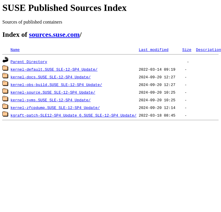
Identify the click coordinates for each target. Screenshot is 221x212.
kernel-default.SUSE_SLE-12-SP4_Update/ (54, 69)
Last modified (153, 49)
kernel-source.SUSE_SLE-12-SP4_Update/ (53, 92)
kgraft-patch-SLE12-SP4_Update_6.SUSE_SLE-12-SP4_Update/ (73, 115)
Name (15, 49)
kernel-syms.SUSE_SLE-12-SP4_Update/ (51, 99)
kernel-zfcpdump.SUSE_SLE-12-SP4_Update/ (55, 107)
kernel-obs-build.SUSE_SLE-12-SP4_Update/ (56, 84)
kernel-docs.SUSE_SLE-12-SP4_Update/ (51, 77)
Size (186, 49)
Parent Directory (29, 61)
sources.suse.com (54, 34)
